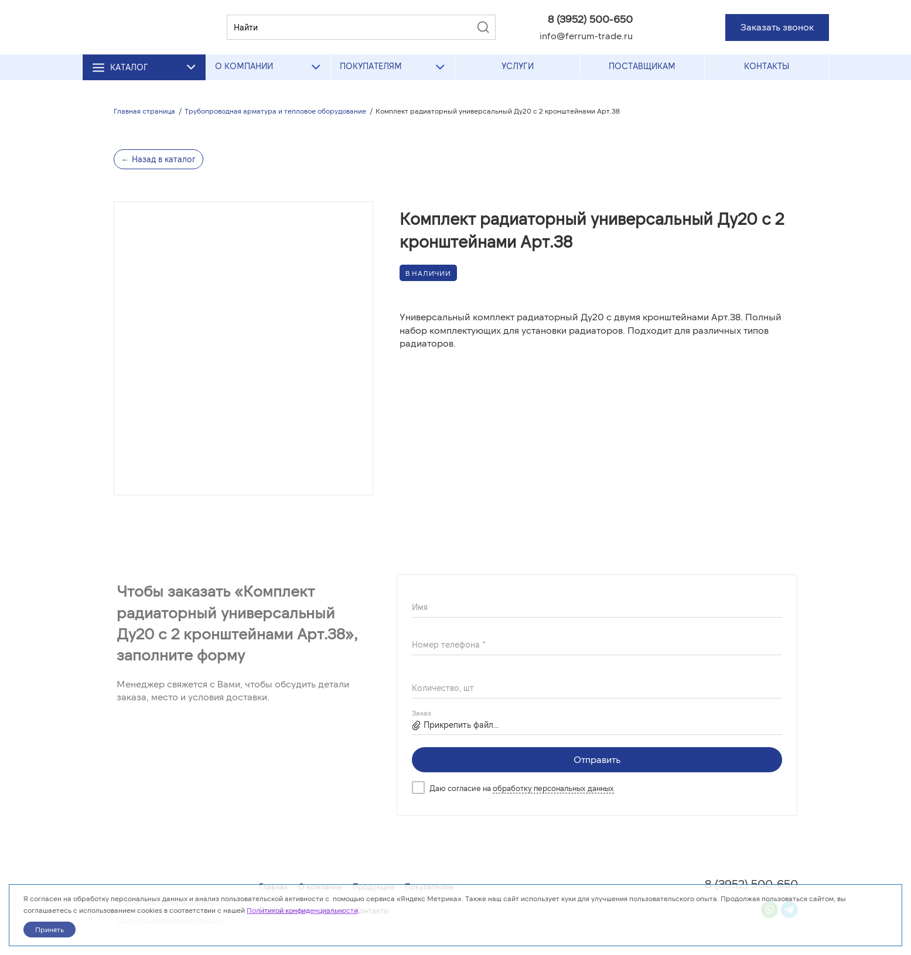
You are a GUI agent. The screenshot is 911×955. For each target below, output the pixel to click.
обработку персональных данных (553, 788)
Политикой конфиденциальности (302, 910)
